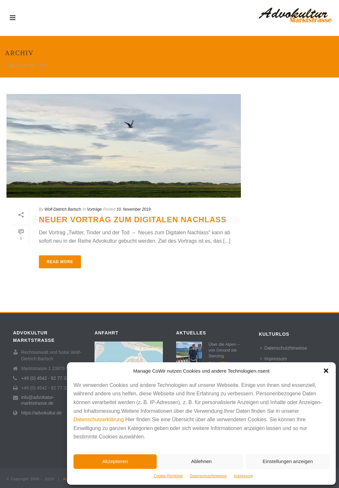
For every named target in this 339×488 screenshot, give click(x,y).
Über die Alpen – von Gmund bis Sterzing (224, 350)
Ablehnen (201, 461)
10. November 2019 (134, 209)
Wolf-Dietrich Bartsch (62, 209)
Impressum (243, 476)
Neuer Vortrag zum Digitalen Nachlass (133, 219)
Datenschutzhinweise (208, 476)
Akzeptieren (115, 461)
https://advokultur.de (41, 412)
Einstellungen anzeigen (288, 461)
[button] (326, 370)
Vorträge (94, 209)
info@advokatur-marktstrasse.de (37, 400)
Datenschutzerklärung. (99, 419)
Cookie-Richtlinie (168, 476)
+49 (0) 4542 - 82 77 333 (46, 378)
